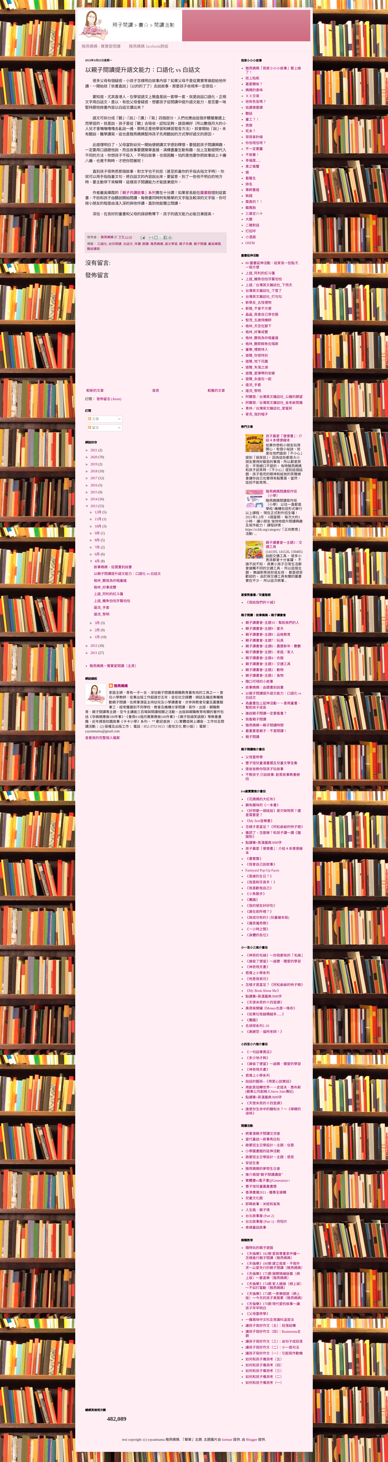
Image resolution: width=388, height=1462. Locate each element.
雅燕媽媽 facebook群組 (148, 46)
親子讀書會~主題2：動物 (264, 670)
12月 (98, 512)
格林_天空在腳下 (258, 326)
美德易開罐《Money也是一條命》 (271, 1008)
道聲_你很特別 (256, 355)
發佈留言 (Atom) (109, 399)
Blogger (251, 1439)
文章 (93, 419)
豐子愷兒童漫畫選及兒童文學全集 (271, 763)
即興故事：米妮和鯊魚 (262, 1204)
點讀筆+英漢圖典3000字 (263, 843)
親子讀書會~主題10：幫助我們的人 (272, 623)
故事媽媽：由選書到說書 (264, 687)
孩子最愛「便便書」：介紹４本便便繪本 (284, 438)
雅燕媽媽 (156, 244)
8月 (98, 540)
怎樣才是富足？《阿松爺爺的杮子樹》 (274, 827)
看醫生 (250, 178)
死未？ (250, 131)
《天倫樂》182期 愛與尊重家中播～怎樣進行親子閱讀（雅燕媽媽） (272, 1256)
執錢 (248, 196)
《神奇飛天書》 (257, 967)
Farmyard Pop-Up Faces (262, 870)
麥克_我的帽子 (256, 414)
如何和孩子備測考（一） (264, 1383)
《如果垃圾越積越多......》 (265, 1014)
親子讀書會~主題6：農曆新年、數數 (273, 646)
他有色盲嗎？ (255, 102)
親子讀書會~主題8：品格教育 (268, 634)
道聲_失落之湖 (256, 367)
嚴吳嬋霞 (214, 244)
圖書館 (205, 193)
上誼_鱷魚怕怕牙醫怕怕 (112, 601)
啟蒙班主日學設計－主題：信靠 (269, 1145)
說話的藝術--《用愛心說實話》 (269, 1081)
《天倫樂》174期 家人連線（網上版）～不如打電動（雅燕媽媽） (273, 1286)
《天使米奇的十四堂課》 (264, 1002)
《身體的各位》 (257, 935)
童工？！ (252, 119)
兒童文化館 (254, 1198)
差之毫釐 (252, 166)
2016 (94, 485)
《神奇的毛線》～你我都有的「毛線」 (274, 955)
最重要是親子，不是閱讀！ (266, 731)
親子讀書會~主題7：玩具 (264, 640)
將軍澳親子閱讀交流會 (262, 1133)
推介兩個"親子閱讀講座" (264, 1175)
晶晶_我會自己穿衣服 (261, 314)
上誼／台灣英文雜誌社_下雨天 (268, 285)
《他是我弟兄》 (257, 979)
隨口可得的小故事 (259, 681)
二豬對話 (252, 225)
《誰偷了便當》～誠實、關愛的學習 (273, 961)
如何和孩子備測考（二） (264, 1377)
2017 (94, 478)
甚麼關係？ (254, 84)
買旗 (248, 125)
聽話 (248, 113)
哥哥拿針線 (254, 137)
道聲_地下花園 (256, 361)
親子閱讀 (200, 244)
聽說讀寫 (93, 249)
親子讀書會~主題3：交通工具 (268, 664)
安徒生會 (252, 1163)
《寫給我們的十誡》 (261, 602)
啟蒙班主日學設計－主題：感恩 (269, 1157)
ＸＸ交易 (252, 96)
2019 (94, 464)
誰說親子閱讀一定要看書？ (266, 713)
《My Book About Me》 (262, 991)
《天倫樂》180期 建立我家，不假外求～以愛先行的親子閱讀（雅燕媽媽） (274, 1266)
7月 (98, 547)
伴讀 (137, 244)
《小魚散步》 (255, 894)
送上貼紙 (252, 78)
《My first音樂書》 (259, 821)
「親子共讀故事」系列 (137, 193)
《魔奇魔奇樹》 (257, 923)
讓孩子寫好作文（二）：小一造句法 (272, 1347)
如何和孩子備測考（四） (264, 1365)
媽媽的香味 (254, 90)
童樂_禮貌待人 (256, 349)
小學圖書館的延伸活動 (262, 1151)
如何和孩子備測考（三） (264, 1371)
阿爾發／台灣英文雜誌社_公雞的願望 (274, 397)
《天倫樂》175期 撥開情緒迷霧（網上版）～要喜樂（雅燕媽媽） (272, 1276)
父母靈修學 (254, 757)
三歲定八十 (254, 214)
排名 (248, 184)
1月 (98, 637)
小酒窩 (250, 237)
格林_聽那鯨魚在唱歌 (261, 344)
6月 (98, 554)
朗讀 (145, 244)
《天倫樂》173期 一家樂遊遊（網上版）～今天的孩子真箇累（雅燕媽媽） (274, 1296)
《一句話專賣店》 (259, 1052)
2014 (94, 499)
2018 (94, 471)
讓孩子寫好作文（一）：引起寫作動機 (274, 1353)
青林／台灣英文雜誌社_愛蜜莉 (268, 408)
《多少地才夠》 (257, 1058)
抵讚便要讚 (254, 107)
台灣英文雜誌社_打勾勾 (263, 297)
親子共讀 (185, 244)
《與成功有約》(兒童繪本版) (267, 917)
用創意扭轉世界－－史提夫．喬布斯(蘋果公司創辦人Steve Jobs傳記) (273, 1089)
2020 (94, 457)
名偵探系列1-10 (257, 1026)
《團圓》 (252, 900)
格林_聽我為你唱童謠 (110, 581)
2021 (94, 450)
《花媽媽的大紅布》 (261, 799)
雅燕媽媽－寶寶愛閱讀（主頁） (114, 666)
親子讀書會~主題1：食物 (264, 675)
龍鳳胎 (250, 208)
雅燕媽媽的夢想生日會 (262, 1169)
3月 (98, 623)
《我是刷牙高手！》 (261, 882)
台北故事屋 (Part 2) (259, 1216)
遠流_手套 (101, 608)
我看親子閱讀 (255, 719)
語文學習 (171, 244)
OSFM (250, 243)
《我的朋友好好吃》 (261, 906)
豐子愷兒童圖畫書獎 (261, 1186)
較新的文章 (95, 391)
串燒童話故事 (255, 1227)
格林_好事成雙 (105, 587)
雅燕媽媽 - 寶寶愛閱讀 (101, 46)
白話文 (128, 244)
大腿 (248, 219)
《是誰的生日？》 (259, 876)
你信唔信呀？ (255, 143)
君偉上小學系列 (257, 973)
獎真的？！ (254, 202)
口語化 (102, 244)
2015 (94, 492)
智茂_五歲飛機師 (258, 320)
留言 (93, 428)
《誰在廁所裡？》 (259, 912)
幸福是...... (253, 160)
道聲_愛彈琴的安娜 (260, 373)
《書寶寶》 (254, 859)
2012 (94, 646)
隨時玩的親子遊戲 (259, 1248)
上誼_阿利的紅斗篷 (108, 594)
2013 (94, 506)
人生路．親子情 (257, 1210)
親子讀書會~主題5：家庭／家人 (269, 652)
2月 (98, 630)
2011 (94, 653)
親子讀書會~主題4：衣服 (264, 658)
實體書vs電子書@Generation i (267, 1180)
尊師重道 (252, 190)
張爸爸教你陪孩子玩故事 (264, 769)
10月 (98, 526)
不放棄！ (252, 155)
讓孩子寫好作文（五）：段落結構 (270, 1326)
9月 (98, 533)
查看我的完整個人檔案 (102, 738)
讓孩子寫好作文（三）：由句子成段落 (274, 1341)
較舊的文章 (216, 391)
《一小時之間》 (257, 929)
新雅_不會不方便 (258, 308)
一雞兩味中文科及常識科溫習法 (269, 1320)
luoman (227, 1439)
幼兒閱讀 (115, 244)
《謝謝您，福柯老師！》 (264, 1032)
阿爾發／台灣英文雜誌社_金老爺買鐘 (274, 403)
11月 (98, 519)
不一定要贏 (254, 149)
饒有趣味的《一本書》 (262, 805)
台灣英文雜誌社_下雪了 (263, 291)
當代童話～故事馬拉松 (262, 1139)
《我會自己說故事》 (261, 864)
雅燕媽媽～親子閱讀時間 (264, 725)
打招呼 (250, 231)
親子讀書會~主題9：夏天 (264, 629)
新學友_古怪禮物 (258, 303)
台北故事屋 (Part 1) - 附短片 (266, 1221)
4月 (98, 561)
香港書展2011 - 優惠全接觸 (265, 1192)
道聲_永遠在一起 (258, 379)
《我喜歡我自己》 (259, 888)
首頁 (155, 391)
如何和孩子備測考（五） (264, 1359)
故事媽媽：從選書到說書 (113, 567)
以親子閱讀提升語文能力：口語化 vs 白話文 (127, 574)
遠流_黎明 (101, 614)
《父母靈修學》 (257, 1314)
